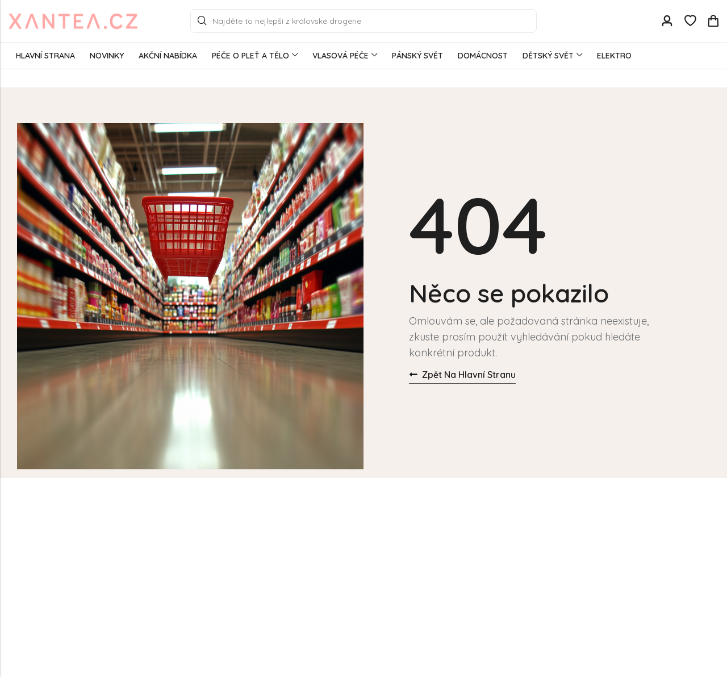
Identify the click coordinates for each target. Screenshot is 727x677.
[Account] (667, 21)
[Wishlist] (690, 21)
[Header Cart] (712, 21)
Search (202, 21)
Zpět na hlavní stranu (462, 374)
